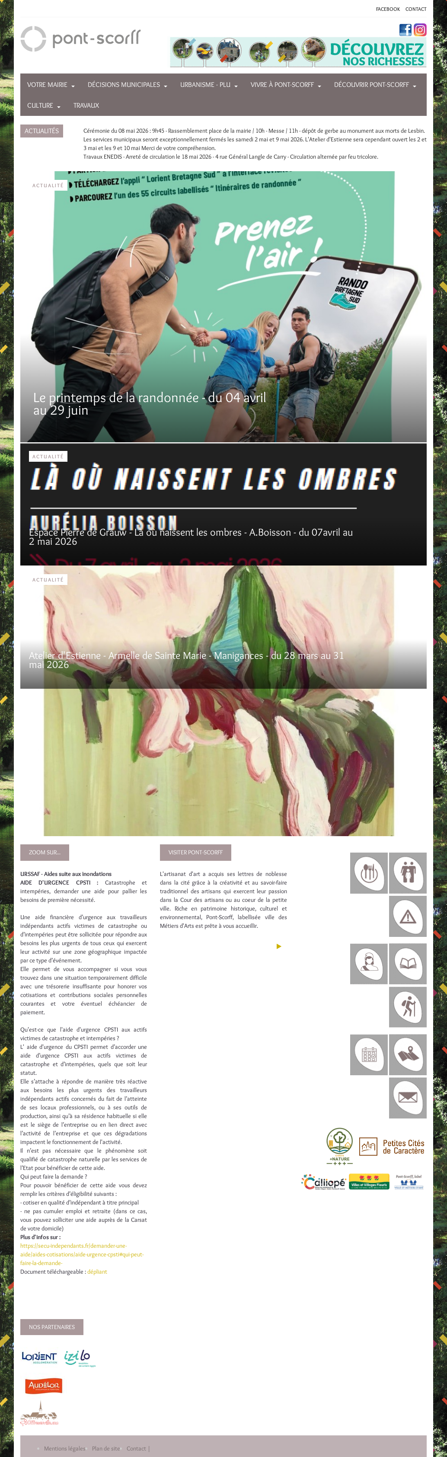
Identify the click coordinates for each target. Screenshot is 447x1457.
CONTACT (416, 9)
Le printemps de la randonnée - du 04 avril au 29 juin (149, 403)
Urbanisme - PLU (205, 84)
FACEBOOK (388, 9)
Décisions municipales (124, 84)
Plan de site (106, 1448)
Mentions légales (65, 1448)
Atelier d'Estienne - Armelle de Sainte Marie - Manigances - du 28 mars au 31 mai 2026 (187, 660)
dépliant (98, 1271)
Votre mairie (47, 84)
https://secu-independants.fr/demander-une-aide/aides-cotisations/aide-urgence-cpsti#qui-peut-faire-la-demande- (82, 1254)
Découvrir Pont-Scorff (371, 84)
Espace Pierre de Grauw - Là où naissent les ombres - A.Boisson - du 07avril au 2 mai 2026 (191, 537)
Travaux (86, 105)
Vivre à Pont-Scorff (282, 84)
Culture (40, 105)
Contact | (138, 1448)
